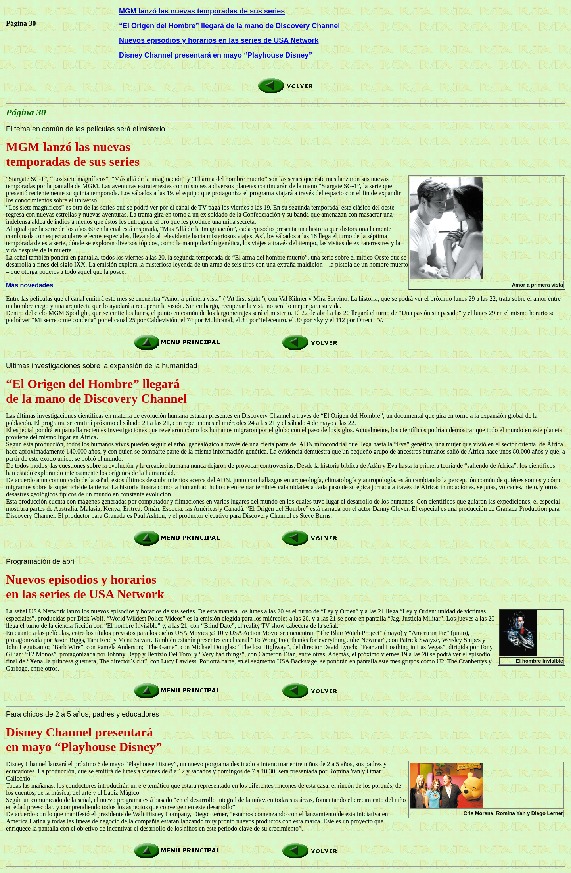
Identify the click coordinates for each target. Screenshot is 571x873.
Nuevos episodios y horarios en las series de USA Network (219, 40)
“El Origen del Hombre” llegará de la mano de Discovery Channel (229, 26)
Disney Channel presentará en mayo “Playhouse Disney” (215, 55)
